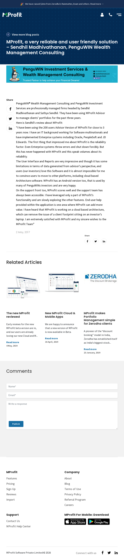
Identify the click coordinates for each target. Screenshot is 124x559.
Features (11, 478)
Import (10, 499)
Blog (67, 483)
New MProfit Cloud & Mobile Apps (60, 315)
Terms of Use (72, 489)
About (68, 478)
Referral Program (75, 499)
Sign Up (11, 489)
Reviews (11, 494)
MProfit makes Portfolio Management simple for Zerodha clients (99, 318)
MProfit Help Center (18, 526)
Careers (69, 505)
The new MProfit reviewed (18, 315)
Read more (12, 342)
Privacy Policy (72, 494)
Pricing (10, 483)
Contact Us (13, 521)
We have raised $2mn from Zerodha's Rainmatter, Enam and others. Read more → (64, 3)
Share (9, 99)
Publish (16, 423)
